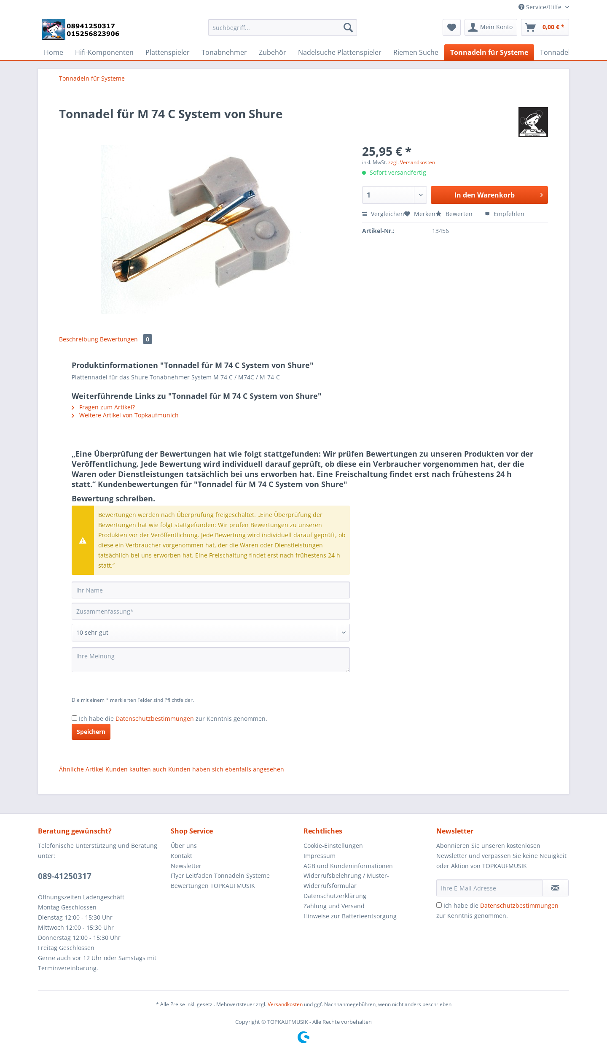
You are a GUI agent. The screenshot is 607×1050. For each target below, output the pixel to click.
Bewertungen (126, 339)
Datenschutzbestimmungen (154, 718)
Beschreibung (78, 339)
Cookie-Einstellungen (333, 846)
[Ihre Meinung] (211, 659)
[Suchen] (348, 27)
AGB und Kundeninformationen (348, 866)
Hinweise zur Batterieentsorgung (350, 916)
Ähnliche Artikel (81, 769)
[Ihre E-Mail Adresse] (489, 888)
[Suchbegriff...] (282, 27)
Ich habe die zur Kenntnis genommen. (173, 718)
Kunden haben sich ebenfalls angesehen (226, 769)
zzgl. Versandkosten (411, 162)
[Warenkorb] (545, 27)
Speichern (91, 732)
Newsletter (186, 866)
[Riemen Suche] (415, 52)
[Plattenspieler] (168, 52)
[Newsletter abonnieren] (555, 888)
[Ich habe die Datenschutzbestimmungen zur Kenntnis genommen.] (74, 718)
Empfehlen (504, 214)
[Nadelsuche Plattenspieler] (339, 52)
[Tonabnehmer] (224, 52)
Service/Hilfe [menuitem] (540, 7)
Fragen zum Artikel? (103, 407)
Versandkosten (285, 1004)
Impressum (320, 856)
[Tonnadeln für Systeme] (489, 52)
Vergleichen (383, 214)
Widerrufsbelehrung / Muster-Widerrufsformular (346, 880)
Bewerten (454, 214)
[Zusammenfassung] (211, 611)
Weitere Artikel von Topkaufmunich (125, 415)
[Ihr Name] (211, 590)
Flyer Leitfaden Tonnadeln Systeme (220, 875)
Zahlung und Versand (334, 906)
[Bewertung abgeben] (211, 632)
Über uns (184, 846)
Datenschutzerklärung (335, 896)
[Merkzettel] (452, 27)
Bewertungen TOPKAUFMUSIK (213, 886)
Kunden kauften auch (136, 769)
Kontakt (181, 856)
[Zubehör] (272, 52)
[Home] (53, 52)
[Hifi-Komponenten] (104, 52)
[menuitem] (282, 31)
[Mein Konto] (491, 27)
